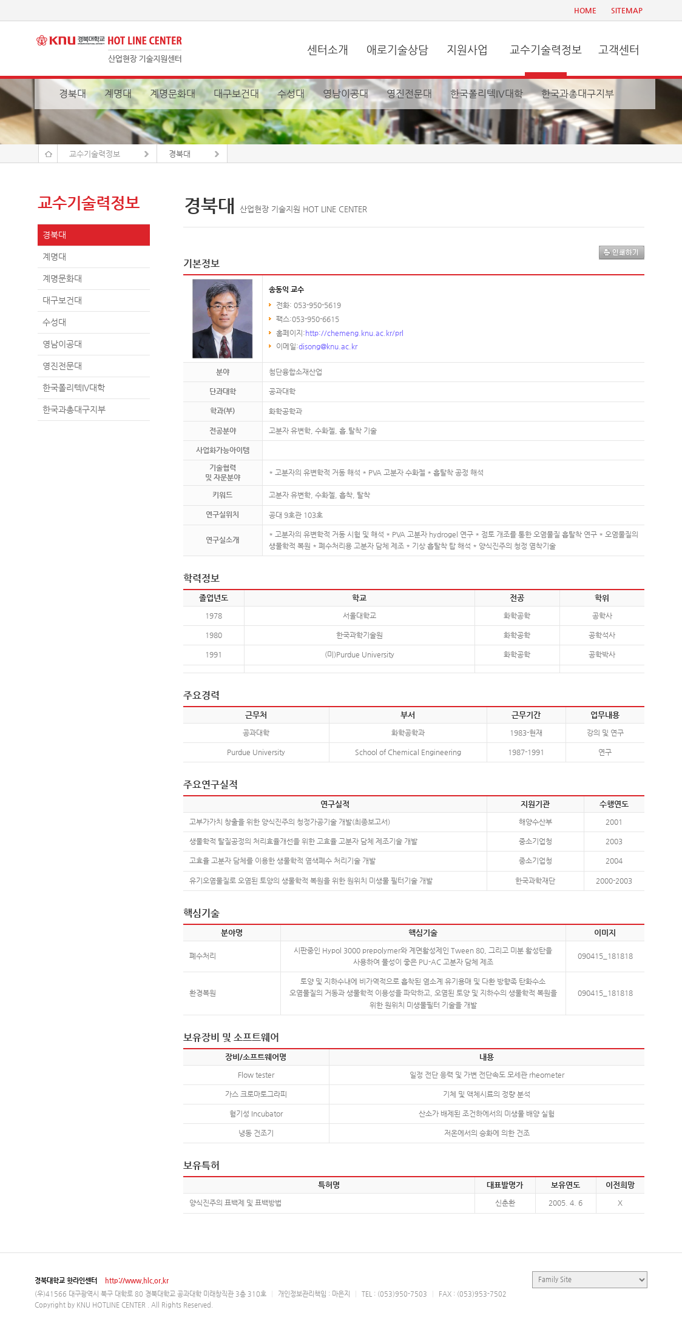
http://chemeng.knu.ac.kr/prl (354, 333)
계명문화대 (172, 93)
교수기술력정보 (546, 49)
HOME (585, 10)
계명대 (118, 93)
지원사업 (467, 49)
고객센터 (619, 49)
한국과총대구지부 (577, 93)
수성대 (291, 93)
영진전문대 (409, 93)
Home (48, 153)
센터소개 (327, 49)
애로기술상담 (397, 49)
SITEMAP (627, 10)
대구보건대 (236, 93)
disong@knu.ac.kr (328, 346)
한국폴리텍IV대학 (486, 93)
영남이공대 (345, 93)
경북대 (72, 93)
